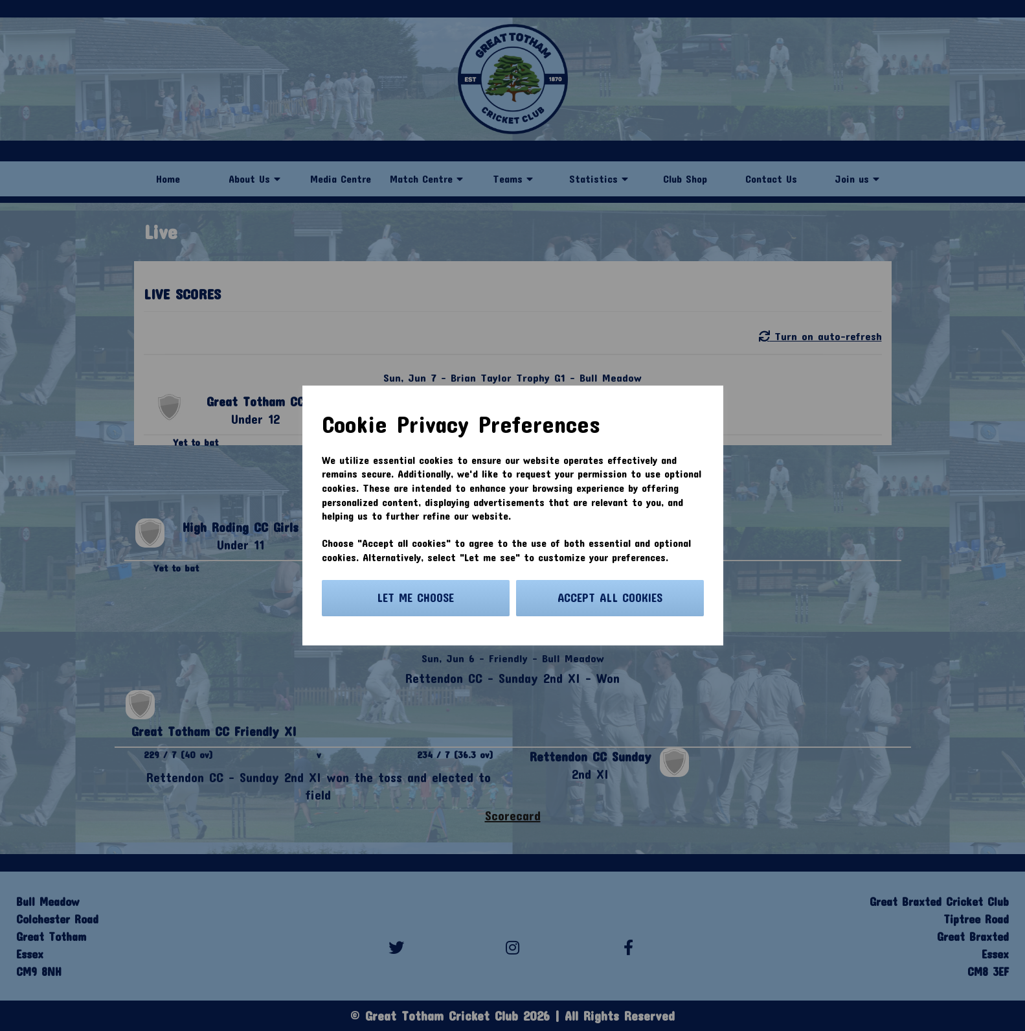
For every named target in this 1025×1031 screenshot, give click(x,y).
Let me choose (415, 597)
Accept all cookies (610, 597)
